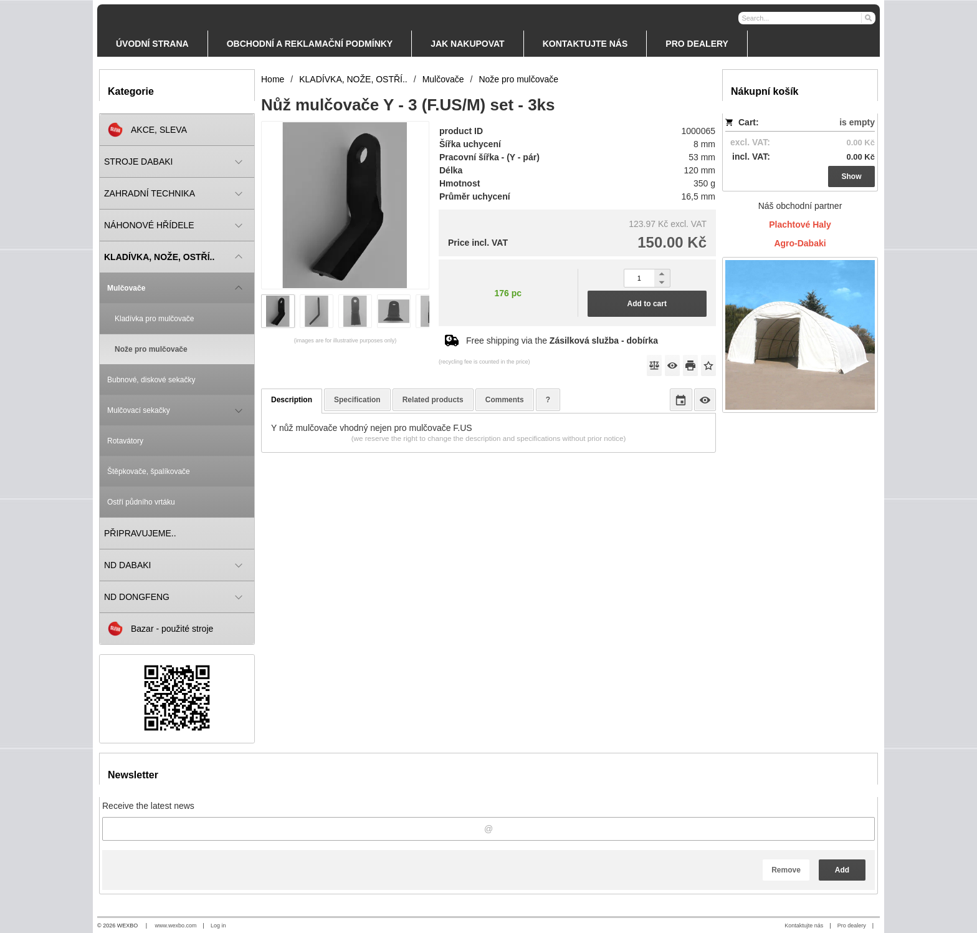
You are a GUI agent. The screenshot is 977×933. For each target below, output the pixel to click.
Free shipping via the (562, 341)
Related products (433, 399)
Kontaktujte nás (803, 925)
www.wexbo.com (176, 925)
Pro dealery (851, 925)
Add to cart (647, 303)
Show (852, 176)
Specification (357, 399)
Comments (504, 399)
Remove (786, 870)
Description (291, 399)
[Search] (867, 17)
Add (842, 870)
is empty (857, 122)
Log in (218, 925)
